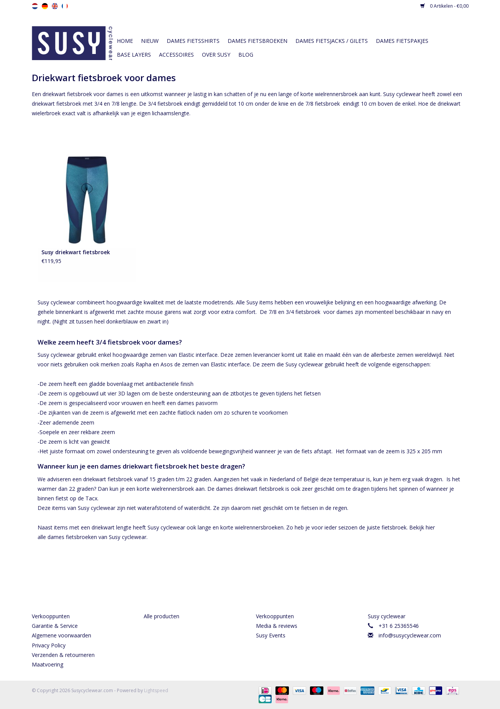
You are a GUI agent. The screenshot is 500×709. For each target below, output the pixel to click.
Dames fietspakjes (402, 40)
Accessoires (176, 54)
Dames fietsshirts (193, 40)
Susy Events (270, 635)
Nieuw (150, 40)
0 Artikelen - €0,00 (444, 6)
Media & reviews (276, 625)
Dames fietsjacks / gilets (331, 40)
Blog (245, 54)
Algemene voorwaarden (61, 635)
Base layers (134, 54)
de (45, 6)
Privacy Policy (49, 645)
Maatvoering (47, 664)
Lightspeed (156, 690)
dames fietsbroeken (72, 537)
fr (65, 6)
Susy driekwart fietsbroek (75, 252)
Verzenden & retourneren (63, 654)
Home (125, 40)
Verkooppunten (51, 616)
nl (35, 6)
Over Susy (216, 54)
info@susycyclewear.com (410, 635)
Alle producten (161, 616)
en (55, 6)
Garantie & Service (55, 625)
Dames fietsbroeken (257, 40)
